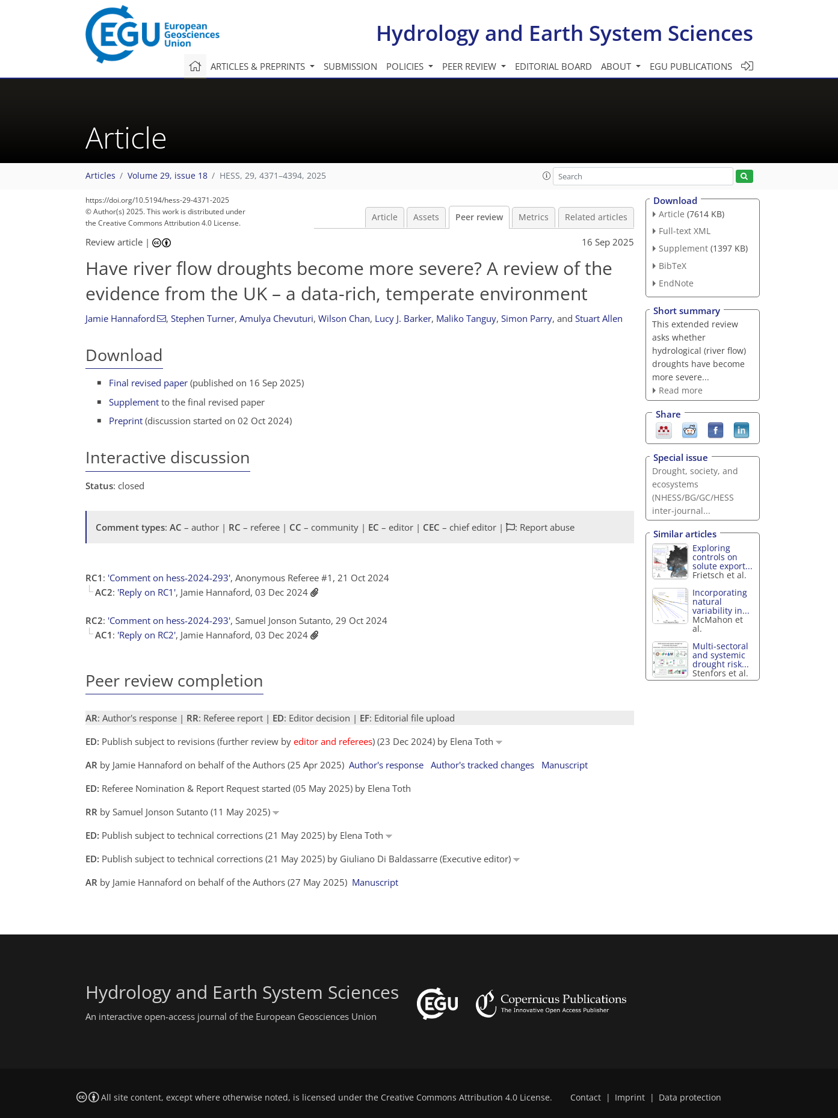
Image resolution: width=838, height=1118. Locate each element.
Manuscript (564, 765)
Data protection (690, 1097)
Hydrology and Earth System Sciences (564, 33)
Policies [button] (406, 66)
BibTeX (672, 265)
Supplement (134, 402)
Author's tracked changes (482, 765)
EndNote (676, 283)
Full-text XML (684, 230)
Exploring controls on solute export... (722, 557)
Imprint (630, 1097)
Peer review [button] (470, 66)
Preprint (126, 421)
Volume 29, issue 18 (168, 175)
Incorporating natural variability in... (721, 601)
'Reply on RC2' (146, 635)
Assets (426, 217)
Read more (681, 390)
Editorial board (553, 66)
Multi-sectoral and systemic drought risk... (720, 655)
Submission (350, 66)
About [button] (617, 66)
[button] (547, 175)
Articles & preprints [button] (259, 66)
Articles (100, 175)
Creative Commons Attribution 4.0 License (465, 1097)
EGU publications (691, 66)
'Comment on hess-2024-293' (169, 578)
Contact (585, 1097)
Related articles (596, 217)
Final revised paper (148, 383)
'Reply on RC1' (146, 592)
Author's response (386, 765)
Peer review (479, 217)
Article (385, 217)
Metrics (534, 217)
